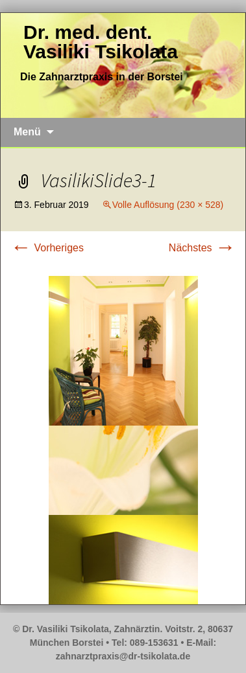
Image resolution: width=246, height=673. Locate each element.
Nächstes (202, 247)
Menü (27, 131)
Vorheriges (47, 247)
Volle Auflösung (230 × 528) (168, 205)
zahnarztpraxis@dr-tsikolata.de (123, 656)
